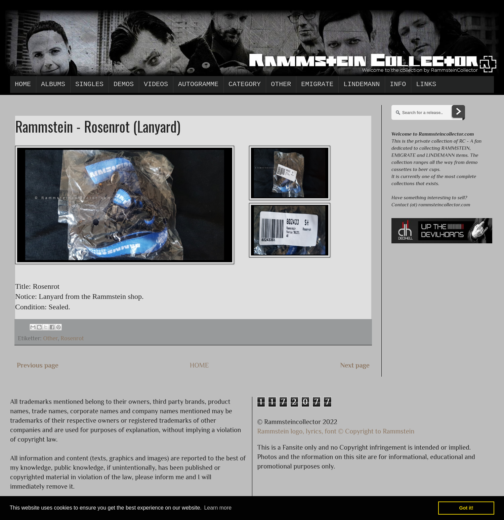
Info (398, 84)
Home (23, 84)
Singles (89, 84)
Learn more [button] (218, 508)
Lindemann (361, 84)
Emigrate (317, 84)
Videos (156, 84)
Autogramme (198, 84)
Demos (124, 84)
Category (244, 84)
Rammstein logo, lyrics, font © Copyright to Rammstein (336, 431)
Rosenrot (72, 338)
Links (426, 84)
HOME (199, 365)
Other (281, 84)
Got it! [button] (466, 508)
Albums (53, 84)
